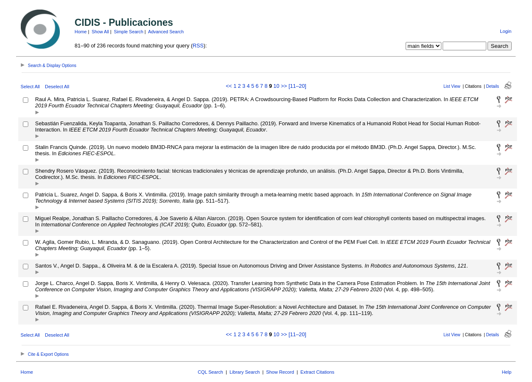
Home (81, 31)
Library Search (244, 372)
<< (229, 86)
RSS (197, 45)
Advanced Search (166, 31)
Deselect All (57, 86)
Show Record (280, 372)
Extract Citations (317, 372)
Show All (100, 31)
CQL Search (210, 372)
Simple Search (128, 31)
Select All (30, 86)
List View (452, 86)
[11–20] (297, 86)
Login (505, 31)
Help (506, 372)
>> (284, 86)
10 (276, 86)
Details (492, 86)
